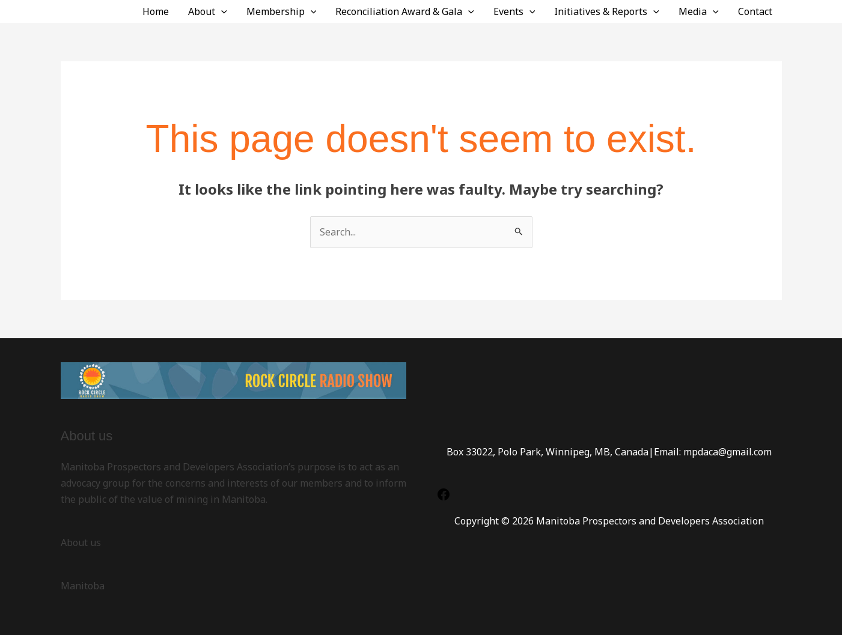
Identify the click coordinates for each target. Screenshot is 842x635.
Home (155, 11)
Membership (281, 11)
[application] (221, 11)
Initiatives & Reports (606, 11)
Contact (755, 11)
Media (699, 11)
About (207, 11)
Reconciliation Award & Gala (404, 11)
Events (514, 11)
